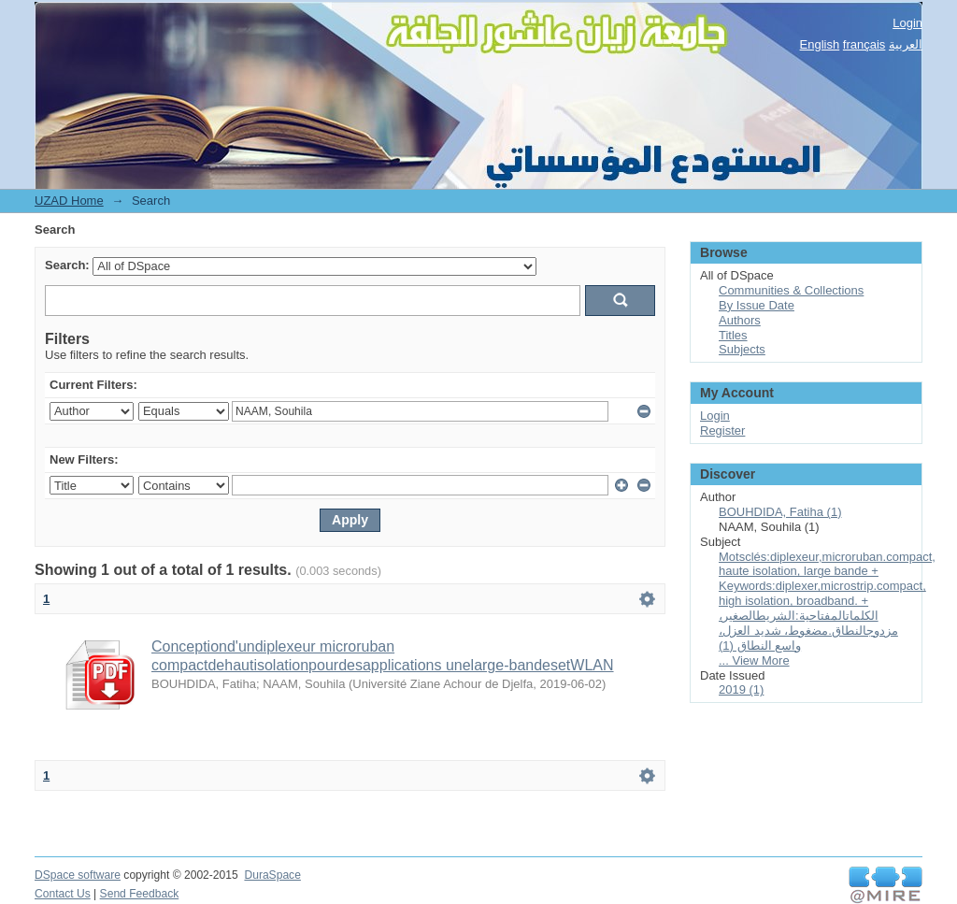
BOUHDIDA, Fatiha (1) (780, 512)
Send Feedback (139, 893)
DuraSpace (272, 875)
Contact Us (63, 893)
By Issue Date (756, 305)
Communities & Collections (791, 290)
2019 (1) (741, 689)
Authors (740, 320)
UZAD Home (69, 201)
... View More (754, 660)
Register (722, 430)
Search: (67, 265)
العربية (905, 44)
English (820, 44)
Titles (733, 335)
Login (907, 23)
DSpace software (78, 875)
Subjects (742, 349)
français (864, 44)
